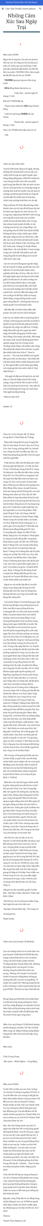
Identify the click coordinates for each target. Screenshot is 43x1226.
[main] (21, 22)
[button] (3, 8)
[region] (21, 2)
